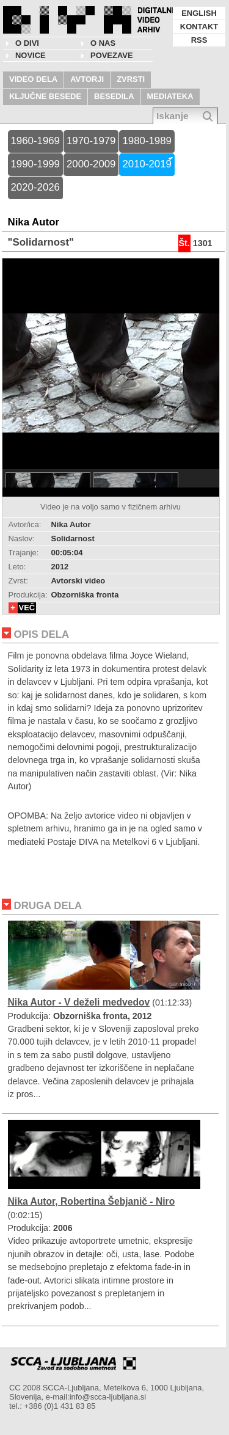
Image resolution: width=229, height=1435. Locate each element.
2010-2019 (146, 164)
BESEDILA (114, 96)
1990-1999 (35, 164)
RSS (199, 40)
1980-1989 (146, 141)
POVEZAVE (111, 55)
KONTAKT (199, 26)
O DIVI (27, 43)
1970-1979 (91, 141)
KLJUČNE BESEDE (45, 96)
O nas (102, 43)
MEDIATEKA (170, 96)
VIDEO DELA (33, 79)
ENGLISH (199, 13)
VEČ (27, 607)
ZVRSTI (131, 79)
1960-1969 (35, 141)
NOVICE (30, 55)
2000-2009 (91, 164)
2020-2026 (35, 187)
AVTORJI (87, 79)
